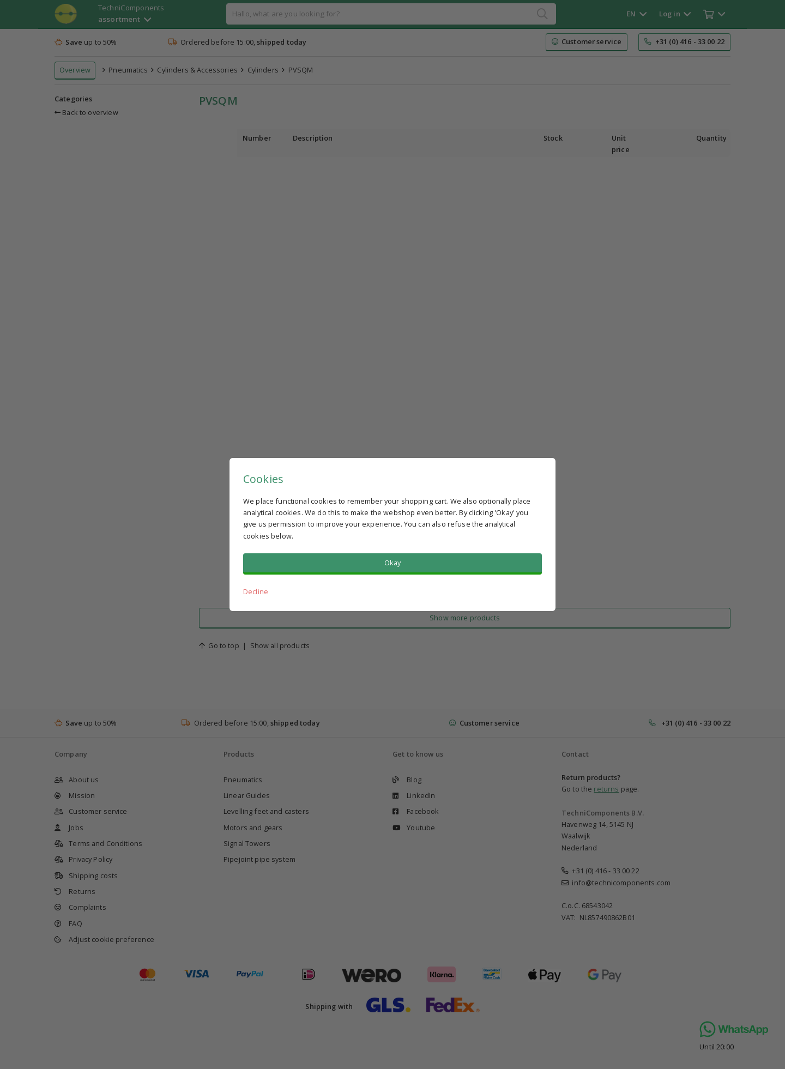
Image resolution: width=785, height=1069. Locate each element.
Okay (392, 562)
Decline (255, 591)
